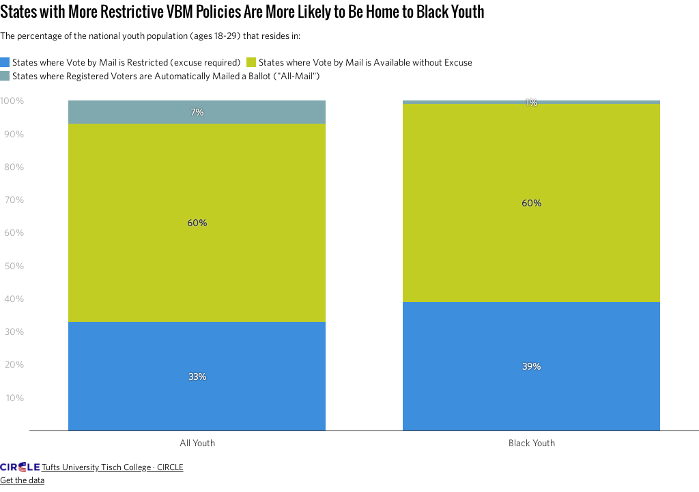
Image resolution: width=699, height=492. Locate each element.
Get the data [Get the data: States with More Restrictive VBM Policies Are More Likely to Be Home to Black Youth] (22, 480)
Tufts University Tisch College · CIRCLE (113, 467)
